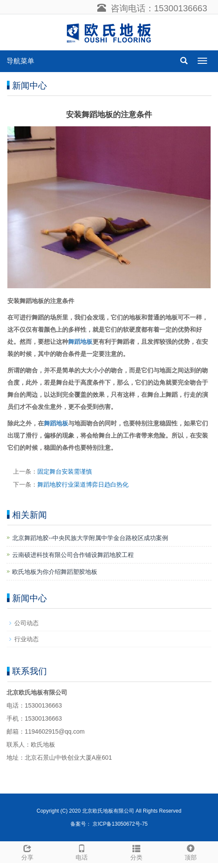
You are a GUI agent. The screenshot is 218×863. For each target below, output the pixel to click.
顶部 (191, 851)
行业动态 (26, 639)
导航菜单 (20, 61)
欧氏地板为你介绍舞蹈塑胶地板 (54, 571)
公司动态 (26, 622)
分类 (136, 851)
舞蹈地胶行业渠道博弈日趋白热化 (83, 484)
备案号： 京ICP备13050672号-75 (109, 824)
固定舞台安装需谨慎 (64, 471)
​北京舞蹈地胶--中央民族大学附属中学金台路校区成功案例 (90, 537)
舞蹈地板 (80, 341)
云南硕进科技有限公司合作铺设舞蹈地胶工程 (73, 554)
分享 (27, 851)
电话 (82, 851)
